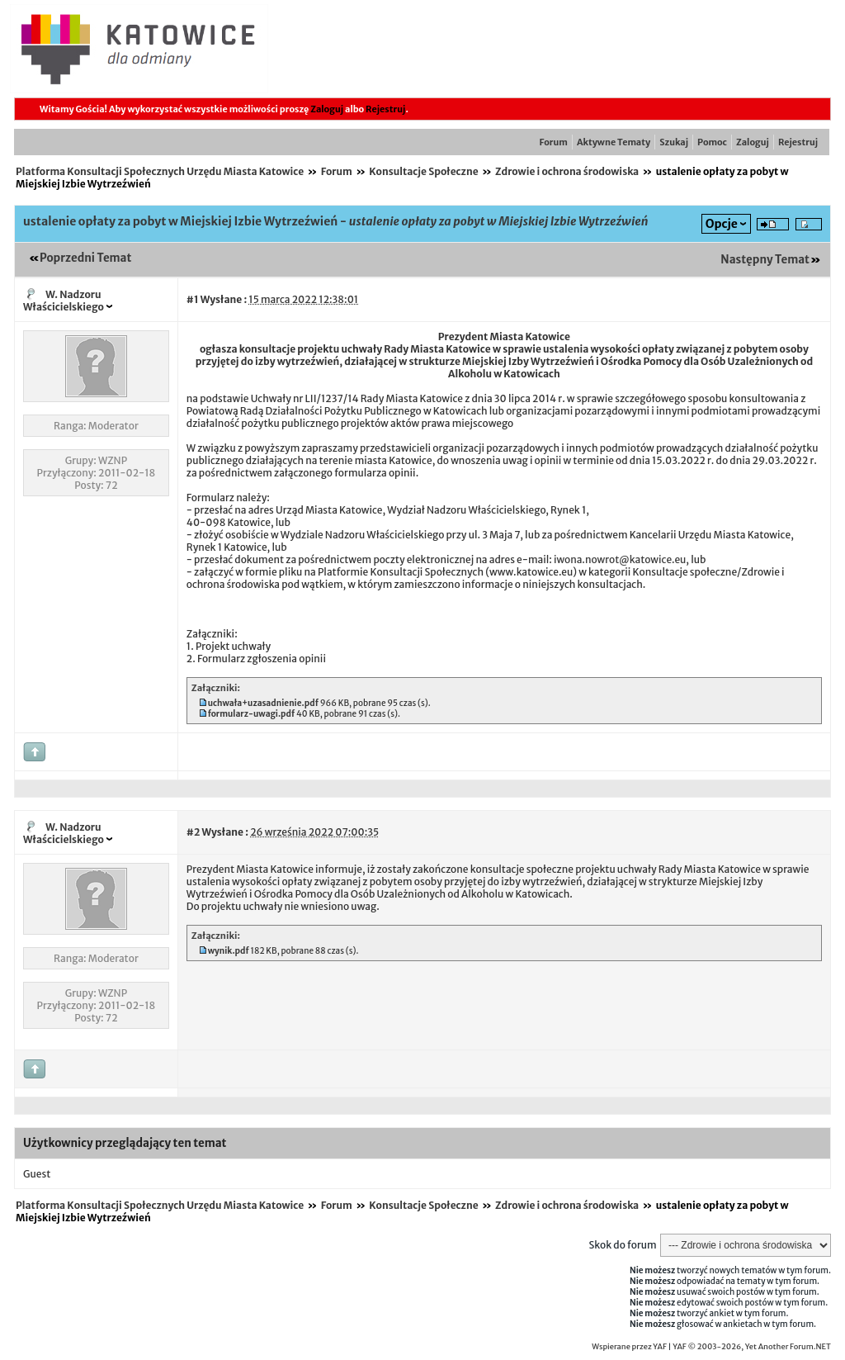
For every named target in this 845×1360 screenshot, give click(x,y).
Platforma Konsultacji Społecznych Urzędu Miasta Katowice (160, 171)
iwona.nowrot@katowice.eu (620, 559)
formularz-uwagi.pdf (251, 713)
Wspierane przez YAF (629, 1347)
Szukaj (673, 142)
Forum (554, 142)
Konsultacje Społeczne (423, 171)
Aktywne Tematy (613, 142)
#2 (193, 832)
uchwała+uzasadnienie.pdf (263, 703)
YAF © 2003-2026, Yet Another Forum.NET (752, 1347)
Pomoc (712, 142)
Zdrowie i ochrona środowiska (567, 171)
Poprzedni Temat (85, 258)
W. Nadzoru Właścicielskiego (63, 300)
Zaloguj (326, 109)
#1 (192, 299)
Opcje (722, 223)
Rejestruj (385, 109)
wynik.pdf (228, 950)
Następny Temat (765, 260)
